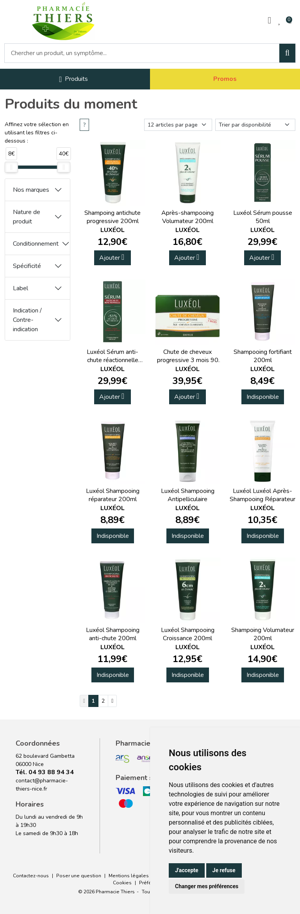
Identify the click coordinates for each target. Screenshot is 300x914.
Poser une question (78, 876)
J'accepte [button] (186, 870)
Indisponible (262, 397)
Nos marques (31, 190)
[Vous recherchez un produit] (142, 53)
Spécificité (27, 266)
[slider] (11, 167)
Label (20, 288)
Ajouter (111, 257)
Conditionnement (36, 243)
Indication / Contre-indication (27, 320)
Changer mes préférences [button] (206, 886)
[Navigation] (73, 79)
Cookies (122, 883)
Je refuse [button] (224, 870)
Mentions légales (129, 876)
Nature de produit (26, 217)
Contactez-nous (31, 876)
